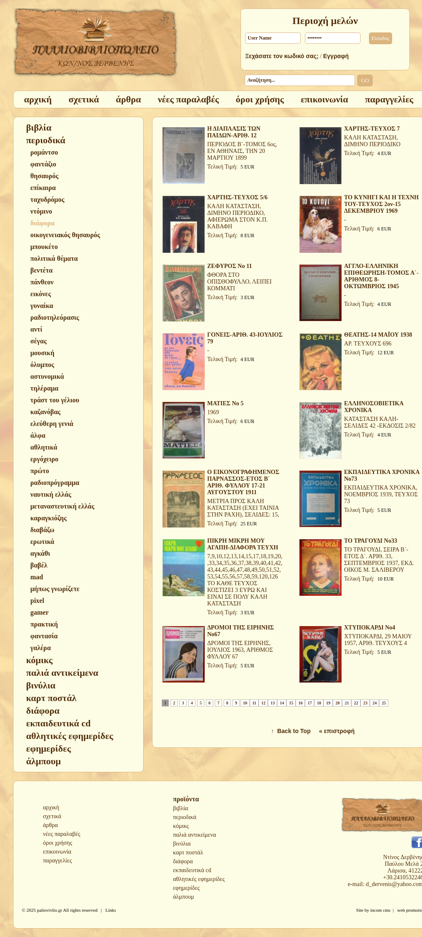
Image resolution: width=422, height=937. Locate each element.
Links (110, 910)
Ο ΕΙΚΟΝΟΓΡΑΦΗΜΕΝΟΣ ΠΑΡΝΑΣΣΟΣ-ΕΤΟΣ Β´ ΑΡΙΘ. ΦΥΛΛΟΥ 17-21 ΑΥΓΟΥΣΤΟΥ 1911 (243, 482)
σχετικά (52, 816)
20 (337, 703)
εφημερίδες (186, 888)
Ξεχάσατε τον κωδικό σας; (281, 56)
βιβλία (180, 808)
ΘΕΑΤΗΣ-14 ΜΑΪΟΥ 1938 (378, 335)
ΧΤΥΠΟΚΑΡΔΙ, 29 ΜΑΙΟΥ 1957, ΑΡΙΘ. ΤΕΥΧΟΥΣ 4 (377, 639)
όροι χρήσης (57, 843)
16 (300, 703)
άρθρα (50, 825)
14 (282, 703)
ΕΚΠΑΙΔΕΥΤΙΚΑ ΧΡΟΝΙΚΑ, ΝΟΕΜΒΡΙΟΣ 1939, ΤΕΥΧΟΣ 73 (381, 494)
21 (347, 703)
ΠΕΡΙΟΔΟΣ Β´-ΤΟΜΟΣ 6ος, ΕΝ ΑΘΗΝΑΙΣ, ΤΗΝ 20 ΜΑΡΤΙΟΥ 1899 (242, 151)
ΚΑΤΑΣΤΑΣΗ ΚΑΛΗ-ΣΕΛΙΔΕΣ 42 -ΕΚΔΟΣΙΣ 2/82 (380, 422)
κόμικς (181, 826)
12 (263, 703)
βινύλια (182, 844)
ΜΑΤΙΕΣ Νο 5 (225, 403)
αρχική (51, 807)
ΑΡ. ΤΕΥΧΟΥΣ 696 (368, 343)
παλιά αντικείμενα (194, 835)
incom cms (380, 910)
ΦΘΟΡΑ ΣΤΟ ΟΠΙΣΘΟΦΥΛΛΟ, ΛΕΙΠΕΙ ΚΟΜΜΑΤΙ (239, 282)
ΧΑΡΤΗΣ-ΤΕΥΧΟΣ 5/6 (237, 197)
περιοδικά (184, 817)
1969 (213, 412)
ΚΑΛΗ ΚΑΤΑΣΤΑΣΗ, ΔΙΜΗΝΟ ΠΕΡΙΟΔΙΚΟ (372, 140)
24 (374, 703)
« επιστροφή (337, 731)
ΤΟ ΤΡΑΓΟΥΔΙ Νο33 (370, 541)
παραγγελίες (57, 860)
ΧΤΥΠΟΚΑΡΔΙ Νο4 (369, 627)
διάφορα (183, 861)
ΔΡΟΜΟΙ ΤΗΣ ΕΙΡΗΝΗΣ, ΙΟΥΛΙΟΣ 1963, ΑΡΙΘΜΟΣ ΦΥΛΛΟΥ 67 (240, 650)
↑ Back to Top (291, 731)
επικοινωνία (57, 852)
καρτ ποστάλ (188, 852)
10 (245, 703)
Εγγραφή (336, 56)
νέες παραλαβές (61, 834)
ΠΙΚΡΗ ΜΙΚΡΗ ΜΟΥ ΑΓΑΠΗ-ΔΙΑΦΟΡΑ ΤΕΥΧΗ (242, 544)
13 (272, 703)
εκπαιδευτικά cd (192, 870)
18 (319, 703)
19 (328, 703)
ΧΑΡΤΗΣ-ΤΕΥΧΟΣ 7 (372, 129)
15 (291, 703)
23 (365, 703)
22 (356, 703)
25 (384, 703)
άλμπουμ (183, 897)
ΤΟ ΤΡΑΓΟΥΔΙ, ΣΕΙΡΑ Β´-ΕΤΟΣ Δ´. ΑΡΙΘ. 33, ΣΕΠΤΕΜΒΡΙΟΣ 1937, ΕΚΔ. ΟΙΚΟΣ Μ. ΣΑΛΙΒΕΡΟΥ (379, 559)
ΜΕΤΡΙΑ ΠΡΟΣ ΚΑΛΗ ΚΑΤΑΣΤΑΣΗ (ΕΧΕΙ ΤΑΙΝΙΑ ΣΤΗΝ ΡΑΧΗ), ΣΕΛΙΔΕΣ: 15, (243, 508)
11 (254, 703)
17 (309, 703)
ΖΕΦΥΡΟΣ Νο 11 (229, 266)
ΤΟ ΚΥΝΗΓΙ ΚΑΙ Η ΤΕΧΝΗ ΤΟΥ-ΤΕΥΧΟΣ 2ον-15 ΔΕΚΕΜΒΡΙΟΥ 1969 (381, 204)
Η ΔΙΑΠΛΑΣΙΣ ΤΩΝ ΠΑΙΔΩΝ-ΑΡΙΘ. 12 (233, 132)
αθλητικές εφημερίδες (199, 879)
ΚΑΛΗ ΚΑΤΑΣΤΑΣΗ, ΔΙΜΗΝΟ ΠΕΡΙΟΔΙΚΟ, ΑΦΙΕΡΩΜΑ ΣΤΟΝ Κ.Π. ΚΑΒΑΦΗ (237, 216)
